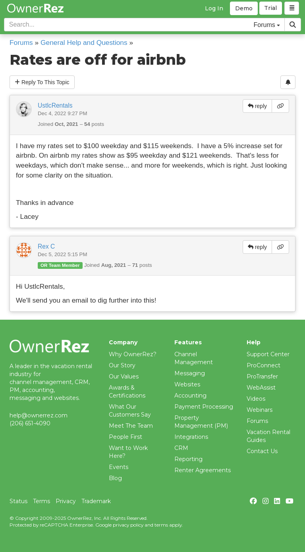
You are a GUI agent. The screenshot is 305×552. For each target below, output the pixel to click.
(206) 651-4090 (30, 423)
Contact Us (262, 451)
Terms (41, 501)
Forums (21, 42)
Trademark (96, 501)
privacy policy (128, 525)
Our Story (122, 365)
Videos (256, 398)
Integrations (191, 436)
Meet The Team (131, 425)
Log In (214, 8)
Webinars (259, 409)
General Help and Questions (84, 42)
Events (118, 467)
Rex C (46, 246)
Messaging (189, 373)
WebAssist (261, 387)
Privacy (66, 501)
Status (18, 501)
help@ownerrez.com (39, 415)
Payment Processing (203, 406)
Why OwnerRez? (132, 354)
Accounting (190, 395)
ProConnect (263, 365)
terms (161, 525)
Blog (115, 478)
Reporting (188, 459)
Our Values (124, 376)
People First (125, 436)
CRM (181, 448)
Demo (244, 8)
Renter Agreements (202, 470)
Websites (187, 384)
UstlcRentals (55, 105)
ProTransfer (262, 376)
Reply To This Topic (42, 82)
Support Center (268, 354)
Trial (270, 8)
